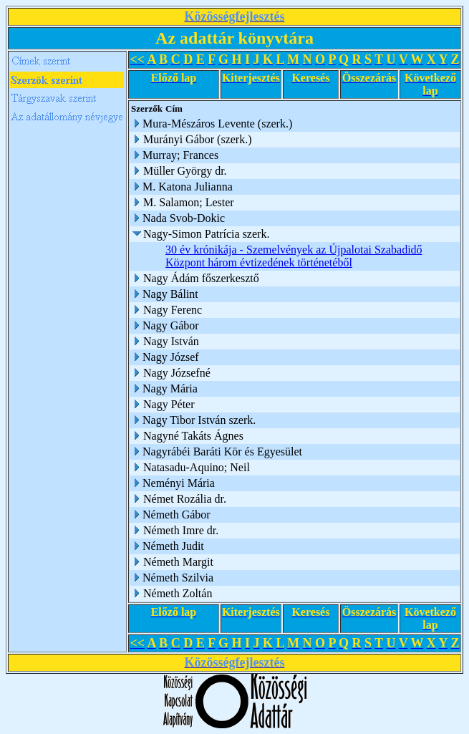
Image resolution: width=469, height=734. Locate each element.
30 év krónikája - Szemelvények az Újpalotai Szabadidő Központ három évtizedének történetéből (293, 256)
